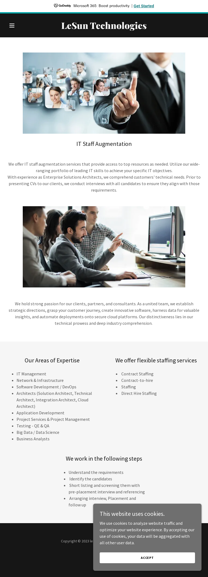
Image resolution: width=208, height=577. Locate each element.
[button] (21, 25)
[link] (104, 27)
